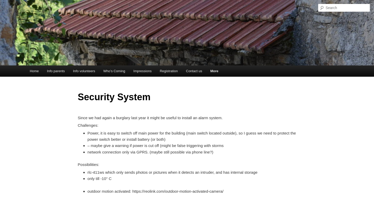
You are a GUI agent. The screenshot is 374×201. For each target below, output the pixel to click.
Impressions (142, 71)
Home (34, 71)
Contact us (194, 71)
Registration (169, 71)
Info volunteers (84, 71)
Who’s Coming (114, 71)
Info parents (56, 71)
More (214, 71)
